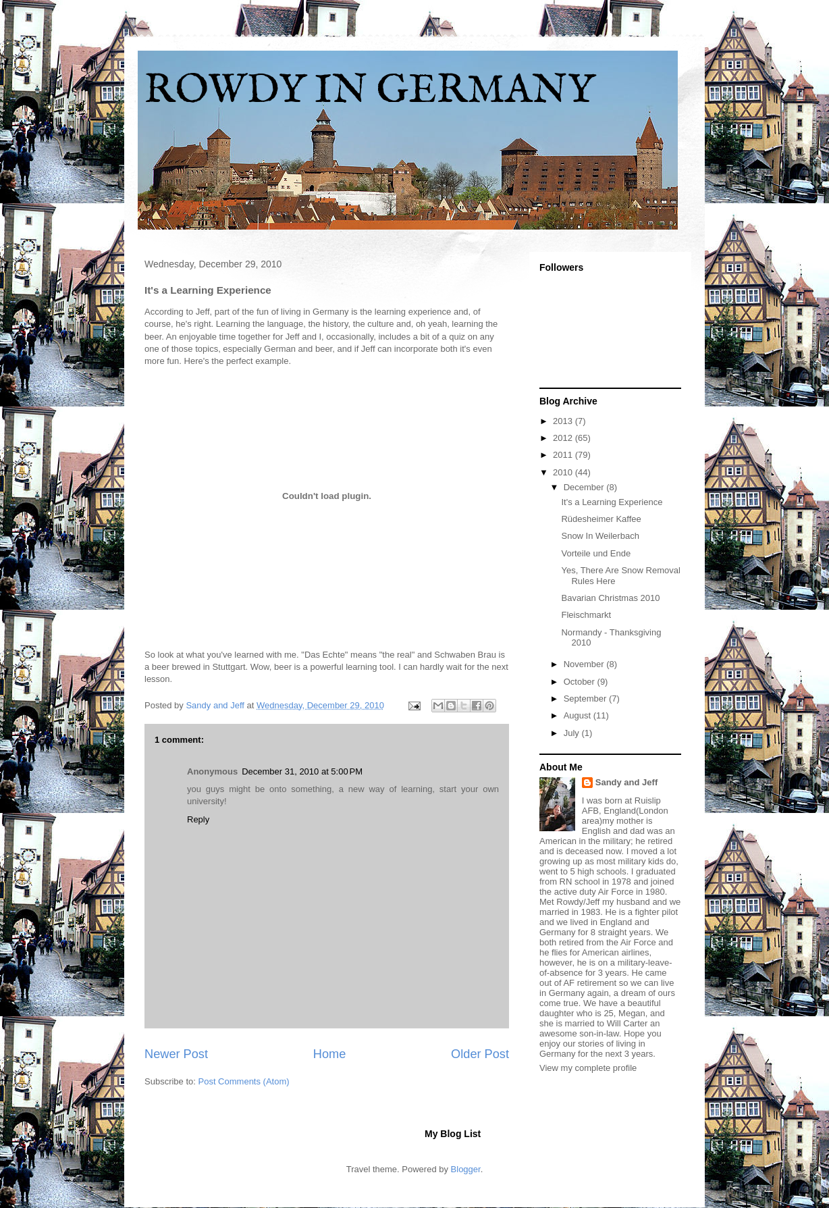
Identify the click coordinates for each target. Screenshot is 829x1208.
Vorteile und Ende (596, 553)
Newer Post (176, 1054)
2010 (564, 472)
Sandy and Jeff (626, 782)
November (585, 664)
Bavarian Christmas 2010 (610, 598)
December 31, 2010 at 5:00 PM (302, 771)
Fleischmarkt (586, 615)
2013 (564, 421)
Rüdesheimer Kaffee (601, 519)
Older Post (480, 1054)
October (580, 682)
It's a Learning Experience (611, 502)
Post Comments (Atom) (244, 1081)
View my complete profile (588, 1068)
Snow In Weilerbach (600, 536)
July (573, 733)
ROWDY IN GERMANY (369, 91)
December (585, 487)
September (586, 698)
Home (329, 1054)
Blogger (466, 1169)
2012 (564, 438)
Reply (198, 819)
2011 (564, 455)
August (578, 715)
